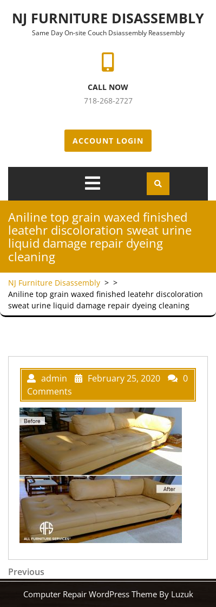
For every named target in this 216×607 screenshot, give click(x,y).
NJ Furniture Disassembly (108, 18)
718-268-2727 (108, 100)
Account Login (108, 140)
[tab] (92, 183)
